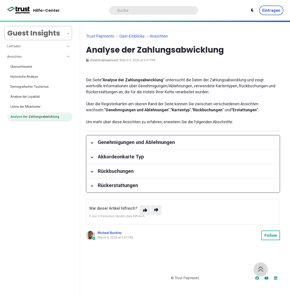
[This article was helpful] (145, 210)
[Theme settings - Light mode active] (252, 10)
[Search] (153, 10)
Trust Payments (100, 36)
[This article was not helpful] (156, 210)
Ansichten (159, 36)
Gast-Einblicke (132, 36)
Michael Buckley (110, 233)
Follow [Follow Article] (270, 235)
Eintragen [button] (271, 10)
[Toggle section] (68, 46)
